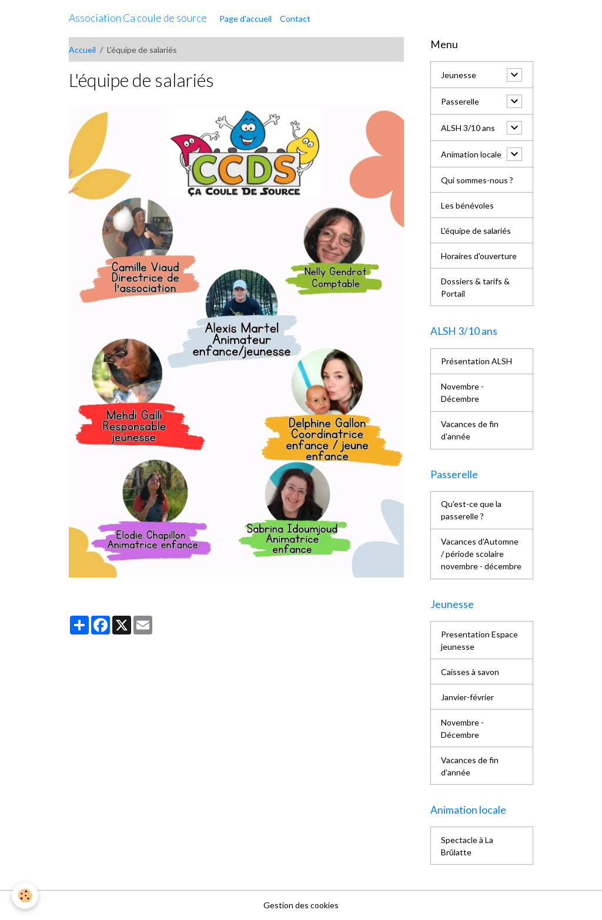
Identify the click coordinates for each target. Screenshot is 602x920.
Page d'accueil (245, 18)
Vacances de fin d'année (470, 430)
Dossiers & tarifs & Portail (475, 287)
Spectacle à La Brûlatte (467, 846)
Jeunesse (458, 75)
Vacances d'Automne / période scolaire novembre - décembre (481, 553)
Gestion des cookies (301, 905)
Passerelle (460, 101)
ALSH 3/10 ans (468, 128)
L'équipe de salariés (476, 231)
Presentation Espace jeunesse (479, 640)
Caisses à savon (470, 672)
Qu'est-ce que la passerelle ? (471, 510)
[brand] (138, 18)
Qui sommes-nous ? (477, 180)
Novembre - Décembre (462, 392)
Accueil (82, 50)
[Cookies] (25, 895)
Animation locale (471, 154)
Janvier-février (467, 697)
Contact (295, 18)
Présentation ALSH (476, 361)
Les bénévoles (467, 205)
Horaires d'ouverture (479, 256)
